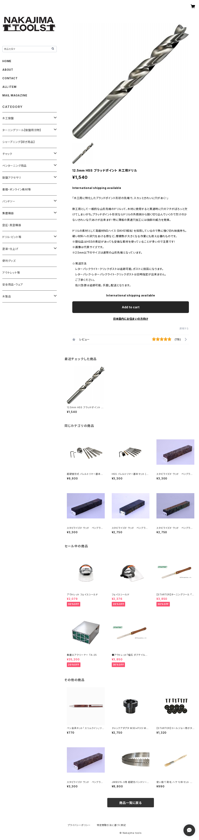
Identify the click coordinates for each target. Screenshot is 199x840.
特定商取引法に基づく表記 (111, 825)
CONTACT (10, 78)
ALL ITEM (9, 86)
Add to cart (131, 307)
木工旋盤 (8, 118)
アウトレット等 (11, 272)
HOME (6, 61)
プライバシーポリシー (79, 825)
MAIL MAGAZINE (14, 95)
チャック (7, 153)
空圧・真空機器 (11, 225)
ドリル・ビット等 (11, 237)
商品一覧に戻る (130, 803)
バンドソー (8, 201)
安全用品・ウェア (12, 284)
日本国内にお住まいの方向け (130, 318)
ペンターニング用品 (14, 165)
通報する (184, 328)
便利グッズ (9, 260)
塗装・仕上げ (10, 248)
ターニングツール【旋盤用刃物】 (21, 130)
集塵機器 (8, 213)
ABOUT (7, 69)
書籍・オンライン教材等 (16, 189)
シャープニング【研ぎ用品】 (18, 142)
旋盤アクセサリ (11, 177)
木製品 (6, 296)
